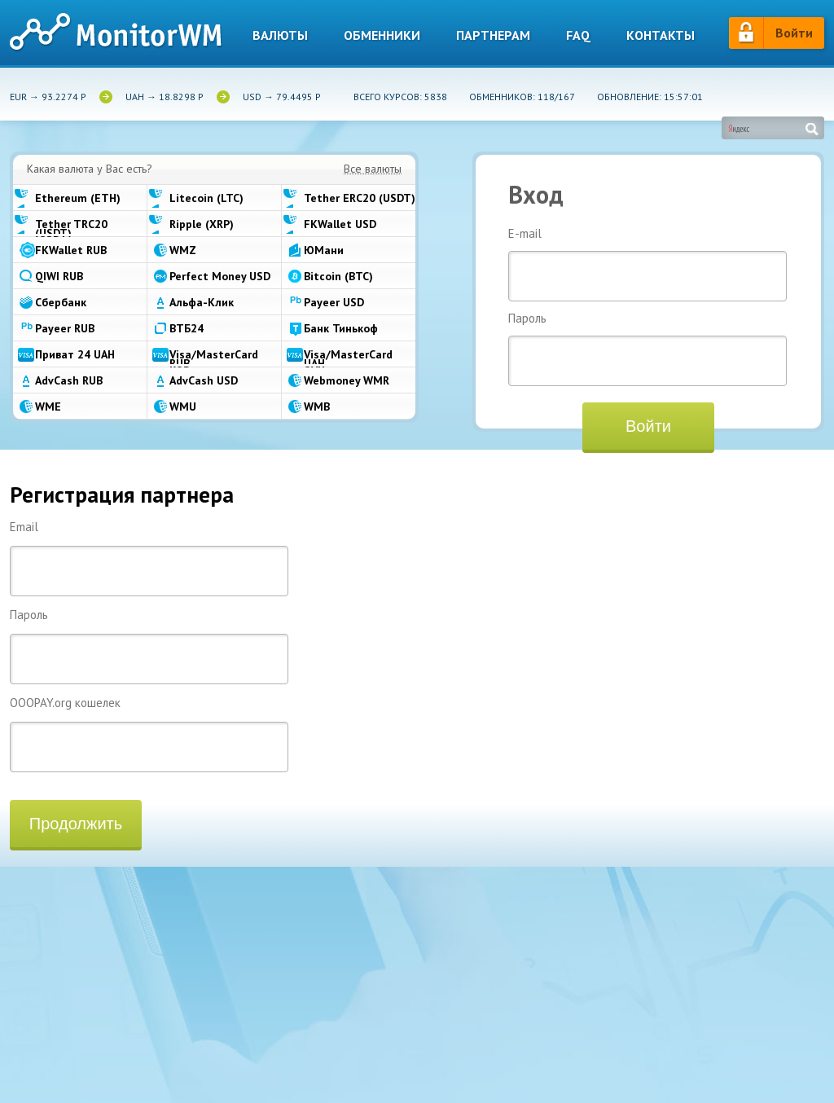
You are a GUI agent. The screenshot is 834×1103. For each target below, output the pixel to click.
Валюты (280, 35)
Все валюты (373, 169)
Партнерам (493, 35)
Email (149, 557)
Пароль (647, 348)
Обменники (382, 35)
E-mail (647, 263)
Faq (578, 35)
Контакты (660, 35)
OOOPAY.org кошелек (149, 733)
